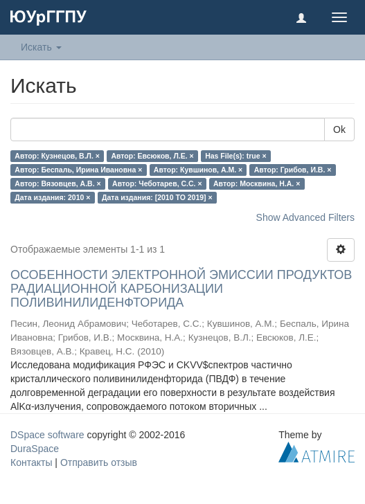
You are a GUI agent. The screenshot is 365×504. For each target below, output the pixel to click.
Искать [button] (41, 47)
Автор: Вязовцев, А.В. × (57, 183)
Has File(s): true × (235, 156)
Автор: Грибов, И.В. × (293, 169)
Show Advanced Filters (305, 217)
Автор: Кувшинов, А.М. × (198, 169)
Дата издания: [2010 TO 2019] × (157, 197)
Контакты (31, 462)
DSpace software (47, 434)
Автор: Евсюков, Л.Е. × (152, 156)
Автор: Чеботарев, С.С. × (157, 183)
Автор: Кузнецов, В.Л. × (57, 156)
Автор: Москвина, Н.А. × (256, 183)
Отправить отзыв (98, 462)
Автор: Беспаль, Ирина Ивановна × (78, 169)
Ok (339, 129)
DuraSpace (34, 448)
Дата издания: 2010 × (52, 197)
